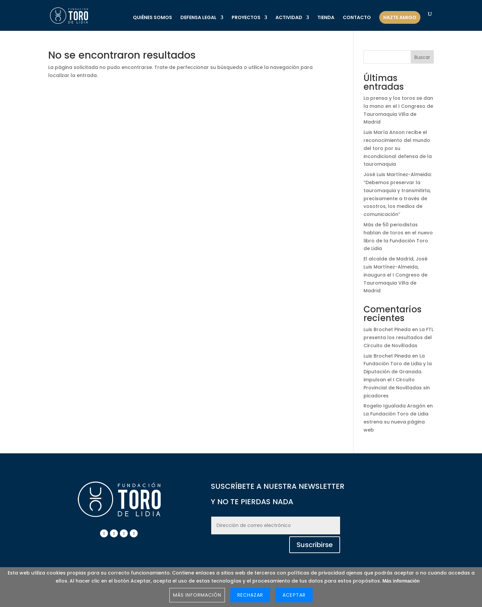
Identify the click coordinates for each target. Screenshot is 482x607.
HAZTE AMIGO (399, 17)
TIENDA (325, 18)
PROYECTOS (246, 18)
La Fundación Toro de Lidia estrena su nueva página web (396, 421)
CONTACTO (357, 18)
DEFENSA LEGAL (198, 18)
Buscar (422, 57)
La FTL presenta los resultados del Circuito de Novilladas (398, 337)
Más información (400, 581)
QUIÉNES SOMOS (152, 18)
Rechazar (250, 595)
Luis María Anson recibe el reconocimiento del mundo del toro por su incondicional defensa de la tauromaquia (398, 148)
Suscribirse (315, 544)
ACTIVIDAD (288, 18)
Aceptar (294, 595)
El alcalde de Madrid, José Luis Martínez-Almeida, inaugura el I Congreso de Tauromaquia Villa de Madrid (395, 274)
